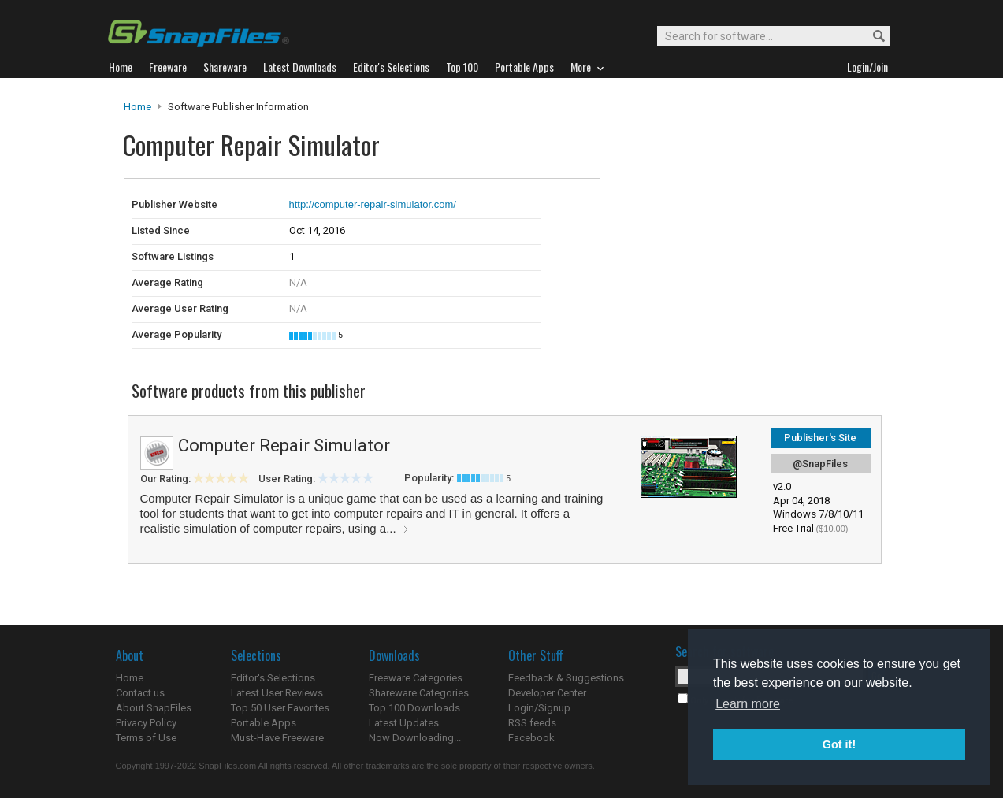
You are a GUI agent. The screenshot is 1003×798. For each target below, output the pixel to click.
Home (137, 107)
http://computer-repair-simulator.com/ (372, 204)
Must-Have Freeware (277, 738)
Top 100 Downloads (414, 708)
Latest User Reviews (277, 693)
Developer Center (547, 693)
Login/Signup (539, 708)
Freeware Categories (415, 678)
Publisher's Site (820, 438)
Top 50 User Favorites (280, 708)
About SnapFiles (153, 708)
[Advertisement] (707, 211)
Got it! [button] (839, 744)
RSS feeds (532, 723)
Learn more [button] (747, 704)
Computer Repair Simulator (284, 445)
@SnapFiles (820, 464)
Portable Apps (263, 723)
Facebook (531, 738)
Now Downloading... (415, 738)
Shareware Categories (419, 693)
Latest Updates (404, 723)
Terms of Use (146, 738)
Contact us (140, 693)
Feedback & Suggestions (566, 678)
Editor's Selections (273, 678)
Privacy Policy (146, 723)
